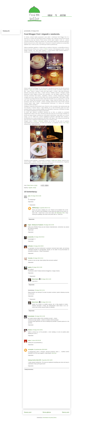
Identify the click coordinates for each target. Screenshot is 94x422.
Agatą (30, 89)
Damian (30, 329)
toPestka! (30, 246)
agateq (29, 267)
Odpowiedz (30, 201)
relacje (34, 187)
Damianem (41, 121)
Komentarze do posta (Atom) (49, 417)
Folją (67, 122)
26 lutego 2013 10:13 (38, 258)
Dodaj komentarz (29, 369)
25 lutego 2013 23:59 (49, 224)
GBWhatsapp (35, 207)
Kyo (64, 122)
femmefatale (31, 316)
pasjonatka (31, 237)
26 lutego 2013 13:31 (40, 290)
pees (29, 195)
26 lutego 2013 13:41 (46, 302)
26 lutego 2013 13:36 (40, 316)
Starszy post (65, 412)
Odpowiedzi (32, 205)
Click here (54, 353)
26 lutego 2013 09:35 (38, 246)
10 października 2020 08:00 (40, 349)
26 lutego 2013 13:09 (37, 267)
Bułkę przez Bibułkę (56, 160)
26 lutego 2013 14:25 (46, 279)
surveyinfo (30, 349)
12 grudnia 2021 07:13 (44, 207)
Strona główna (47, 412)
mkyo (29, 340)
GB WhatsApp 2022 (60, 212)
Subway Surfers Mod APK (34, 360)
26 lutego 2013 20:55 (37, 329)
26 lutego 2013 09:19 (39, 237)
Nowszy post (27, 412)
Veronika (30, 258)
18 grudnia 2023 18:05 (47, 360)
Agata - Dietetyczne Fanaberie (35, 224)
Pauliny (45, 89)
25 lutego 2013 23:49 (36, 195)
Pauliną (35, 121)
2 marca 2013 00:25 (36, 340)
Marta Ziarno (30, 185)
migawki (30, 187)
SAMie (45, 49)
